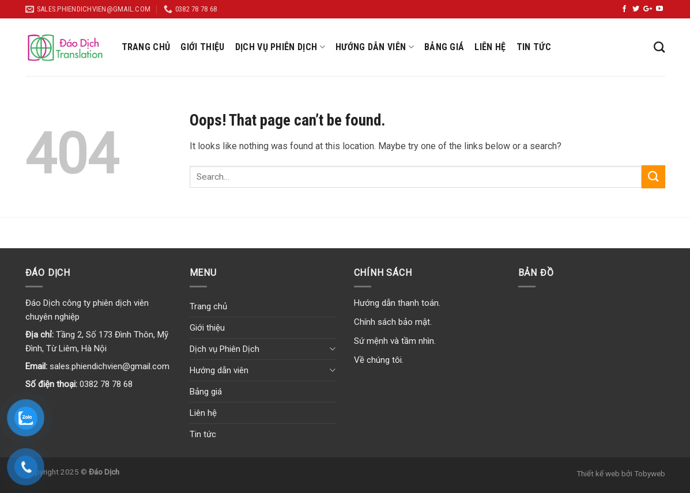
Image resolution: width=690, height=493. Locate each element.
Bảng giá (444, 46)
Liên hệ (490, 46)
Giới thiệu (202, 46)
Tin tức (533, 46)
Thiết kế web (598, 473)
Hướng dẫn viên (374, 47)
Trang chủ (146, 46)
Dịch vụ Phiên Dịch (280, 47)
